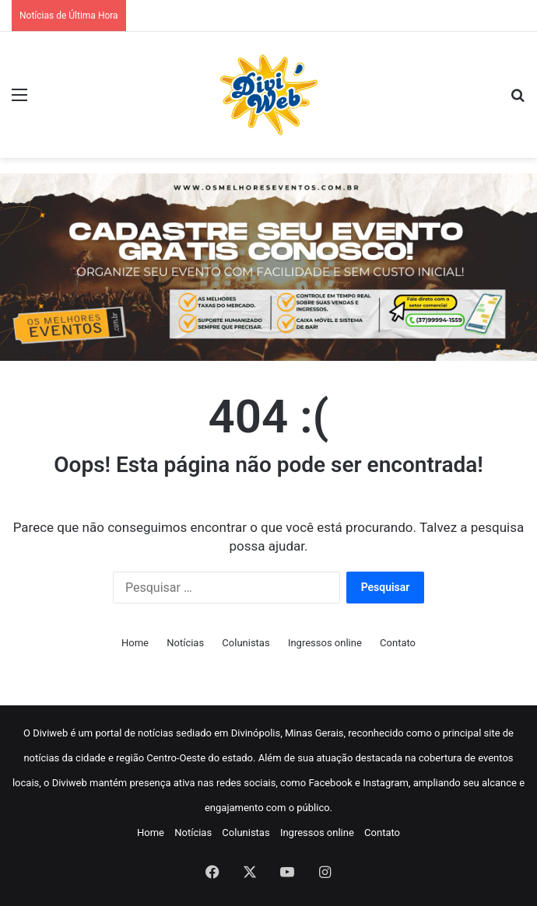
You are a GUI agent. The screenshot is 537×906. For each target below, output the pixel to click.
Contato (398, 643)
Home (135, 643)
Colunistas (245, 643)
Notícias (185, 643)
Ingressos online (325, 643)
